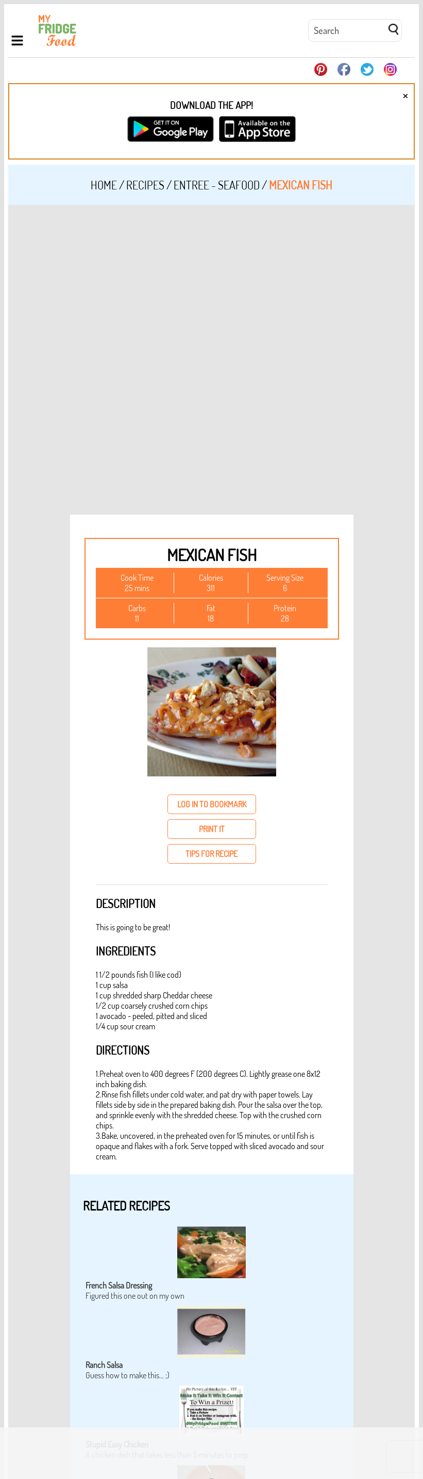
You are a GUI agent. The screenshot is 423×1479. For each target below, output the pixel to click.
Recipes (145, 185)
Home (104, 185)
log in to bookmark (211, 804)
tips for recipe (211, 854)
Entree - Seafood (217, 185)
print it (212, 829)
